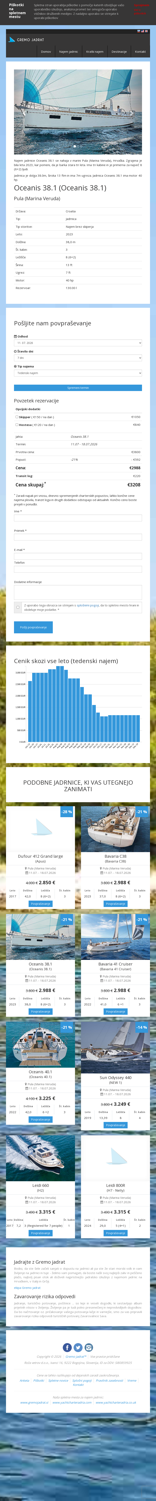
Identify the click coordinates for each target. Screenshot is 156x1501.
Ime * (18, 511)
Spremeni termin (78, 388)
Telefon (19, 562)
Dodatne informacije (28, 582)
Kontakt (140, 51)
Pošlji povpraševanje (33, 627)
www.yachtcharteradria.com (71, 1402)
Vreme (131, 1380)
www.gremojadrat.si (34, 1402)
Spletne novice (58, 1380)
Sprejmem (141, 5)
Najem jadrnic (68, 51)
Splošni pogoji (82, 1380)
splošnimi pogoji (88, 605)
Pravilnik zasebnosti (109, 1380)
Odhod (21, 336)
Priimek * (20, 531)
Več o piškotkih (140, 11)
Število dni (23, 351)
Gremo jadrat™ (75, 1356)
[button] (23, 112)
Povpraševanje (40, 904)
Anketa (24, 1380)
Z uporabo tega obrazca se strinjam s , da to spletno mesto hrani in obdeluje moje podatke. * (81, 607)
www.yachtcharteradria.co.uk (116, 1402)
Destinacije (119, 51)
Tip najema (24, 366)
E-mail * (19, 550)
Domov (46, 51)
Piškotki (38, 1380)
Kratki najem (94, 51)
